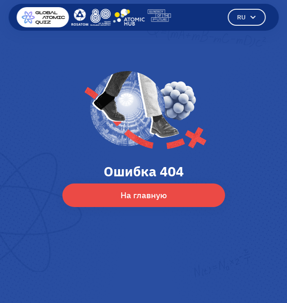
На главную (144, 195)
